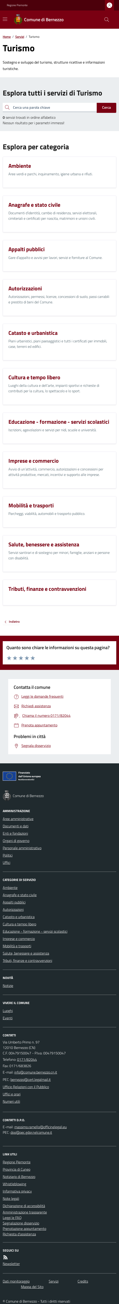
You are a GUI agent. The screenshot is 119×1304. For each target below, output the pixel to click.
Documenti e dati (15, 826)
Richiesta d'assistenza (19, 1234)
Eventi (8, 1018)
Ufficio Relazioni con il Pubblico (26, 1087)
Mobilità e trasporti (17, 946)
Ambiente (10, 887)
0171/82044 (27, 1059)
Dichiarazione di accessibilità (24, 1205)
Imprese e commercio (19, 938)
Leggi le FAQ (12, 1217)
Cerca (106, 107)
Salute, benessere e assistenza (26, 953)
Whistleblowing (14, 1184)
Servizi (19, 36)
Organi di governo (16, 840)
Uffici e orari (11, 1094)
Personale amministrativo (22, 848)
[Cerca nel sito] (105, 19)
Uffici (6, 862)
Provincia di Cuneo (16, 1169)
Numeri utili (11, 1101)
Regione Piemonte (17, 5)
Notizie (8, 985)
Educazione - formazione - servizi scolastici (35, 931)
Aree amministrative (18, 818)
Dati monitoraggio (16, 1281)
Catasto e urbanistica (19, 916)
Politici (8, 855)
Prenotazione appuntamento (24, 1228)
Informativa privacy (17, 1191)
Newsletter (11, 1263)
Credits (83, 1281)
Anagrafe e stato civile (20, 895)
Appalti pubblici (14, 902)
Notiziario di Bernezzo (19, 1176)
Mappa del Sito (32, 1286)
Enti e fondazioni (15, 833)
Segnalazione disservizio (21, 1223)
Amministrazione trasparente (25, 1212)
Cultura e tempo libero (19, 924)
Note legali (11, 1198)
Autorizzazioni (13, 909)
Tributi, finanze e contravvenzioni (27, 960)
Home (7, 36)
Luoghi (8, 1010)
